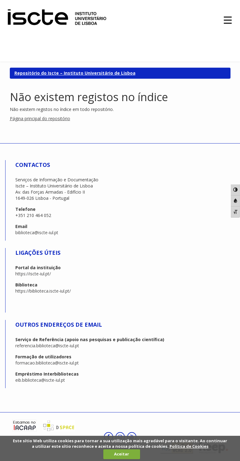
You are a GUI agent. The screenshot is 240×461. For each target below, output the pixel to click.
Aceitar (121, 454)
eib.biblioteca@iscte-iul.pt (40, 380)
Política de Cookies (189, 446)
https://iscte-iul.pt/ (33, 274)
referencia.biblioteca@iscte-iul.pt (47, 346)
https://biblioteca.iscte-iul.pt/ (43, 291)
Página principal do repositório (40, 118)
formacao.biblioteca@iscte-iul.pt (47, 363)
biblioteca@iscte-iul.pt (36, 232)
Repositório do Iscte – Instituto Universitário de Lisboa (74, 73)
